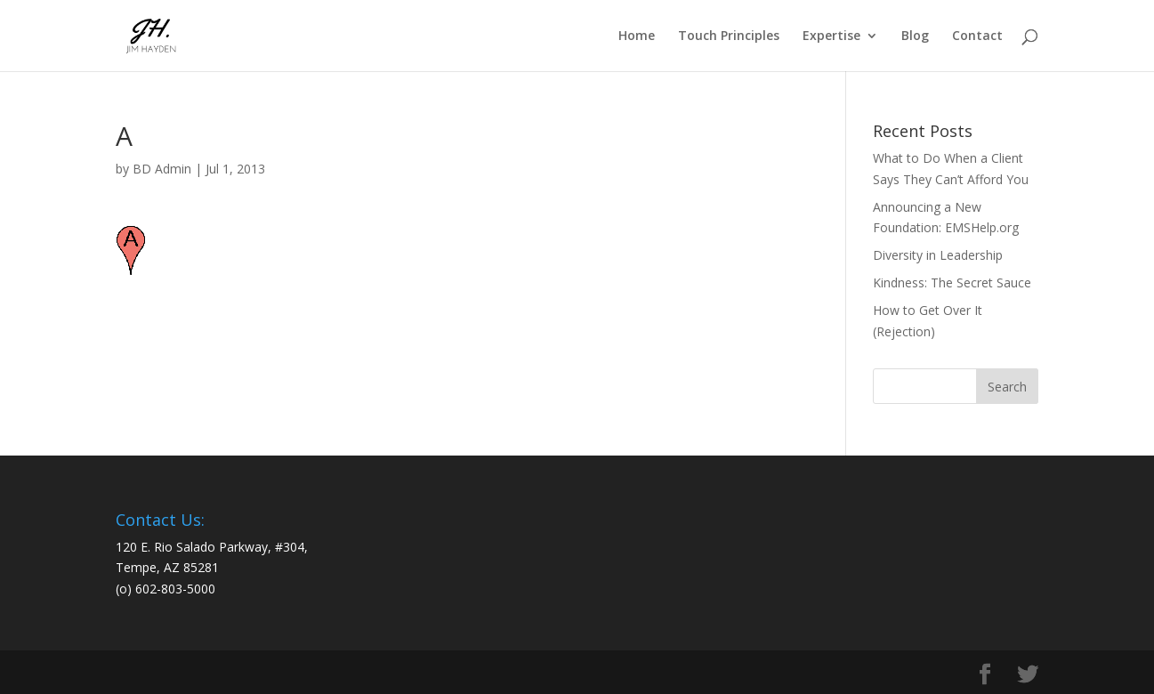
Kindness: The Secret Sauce (952, 282)
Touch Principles (728, 36)
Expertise (831, 36)
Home (636, 36)
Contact (977, 36)
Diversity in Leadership (938, 254)
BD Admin (162, 168)
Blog (915, 36)
